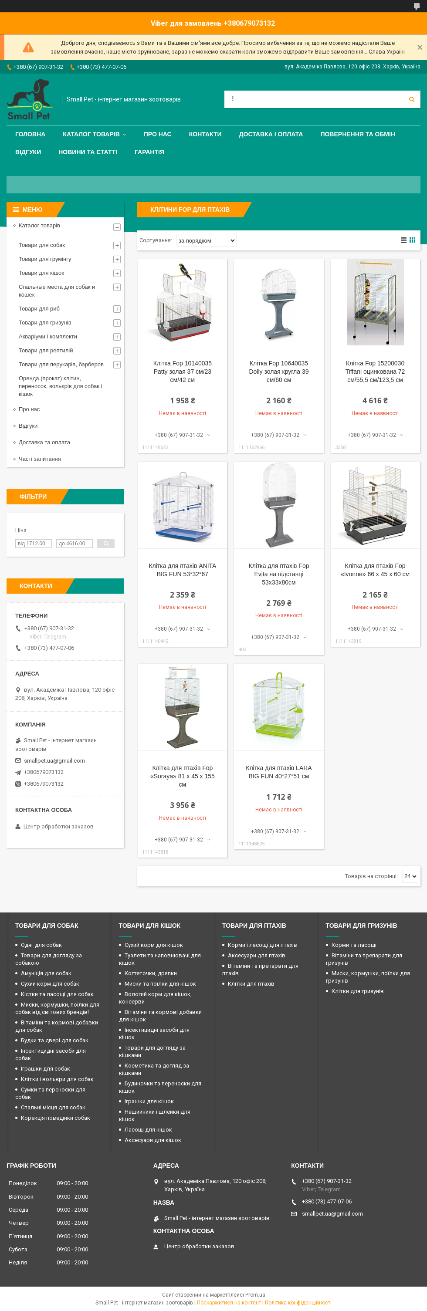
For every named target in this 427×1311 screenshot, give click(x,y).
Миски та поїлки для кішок (160, 983)
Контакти (205, 134)
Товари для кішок (41, 273)
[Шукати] (411, 99)
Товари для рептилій (46, 350)
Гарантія (149, 152)
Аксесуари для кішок (153, 1140)
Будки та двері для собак (54, 1040)
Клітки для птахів (251, 983)
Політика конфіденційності (298, 1303)
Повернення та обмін (357, 134)
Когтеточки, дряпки (151, 973)
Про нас (158, 134)
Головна (30, 134)
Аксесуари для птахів (256, 955)
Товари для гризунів (45, 322)
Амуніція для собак (46, 973)
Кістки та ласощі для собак (57, 994)
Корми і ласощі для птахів (262, 945)
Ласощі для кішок (148, 1129)
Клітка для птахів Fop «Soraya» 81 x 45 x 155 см (182, 776)
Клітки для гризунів (358, 991)
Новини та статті (87, 152)
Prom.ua (255, 1295)
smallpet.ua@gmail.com (54, 760)
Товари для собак (42, 245)
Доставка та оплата (44, 442)
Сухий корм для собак (50, 983)
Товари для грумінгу (45, 259)
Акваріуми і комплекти (48, 336)
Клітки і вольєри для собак (57, 1079)
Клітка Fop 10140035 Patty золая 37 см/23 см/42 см (182, 371)
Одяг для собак (41, 945)
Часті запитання (40, 459)
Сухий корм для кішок (154, 945)
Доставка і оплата (271, 134)
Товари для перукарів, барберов (61, 364)
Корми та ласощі (354, 945)
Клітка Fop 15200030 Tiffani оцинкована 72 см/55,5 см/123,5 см (375, 371)
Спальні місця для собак (53, 1107)
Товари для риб (39, 308)
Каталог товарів (91, 134)
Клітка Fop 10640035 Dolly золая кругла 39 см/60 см (278, 371)
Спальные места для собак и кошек (57, 291)
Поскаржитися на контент (229, 1303)
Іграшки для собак (45, 1068)
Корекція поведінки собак (55, 1118)
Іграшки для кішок (149, 1101)
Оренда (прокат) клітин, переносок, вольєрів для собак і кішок (60, 386)
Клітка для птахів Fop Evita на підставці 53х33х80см (279, 574)
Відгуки (28, 152)
